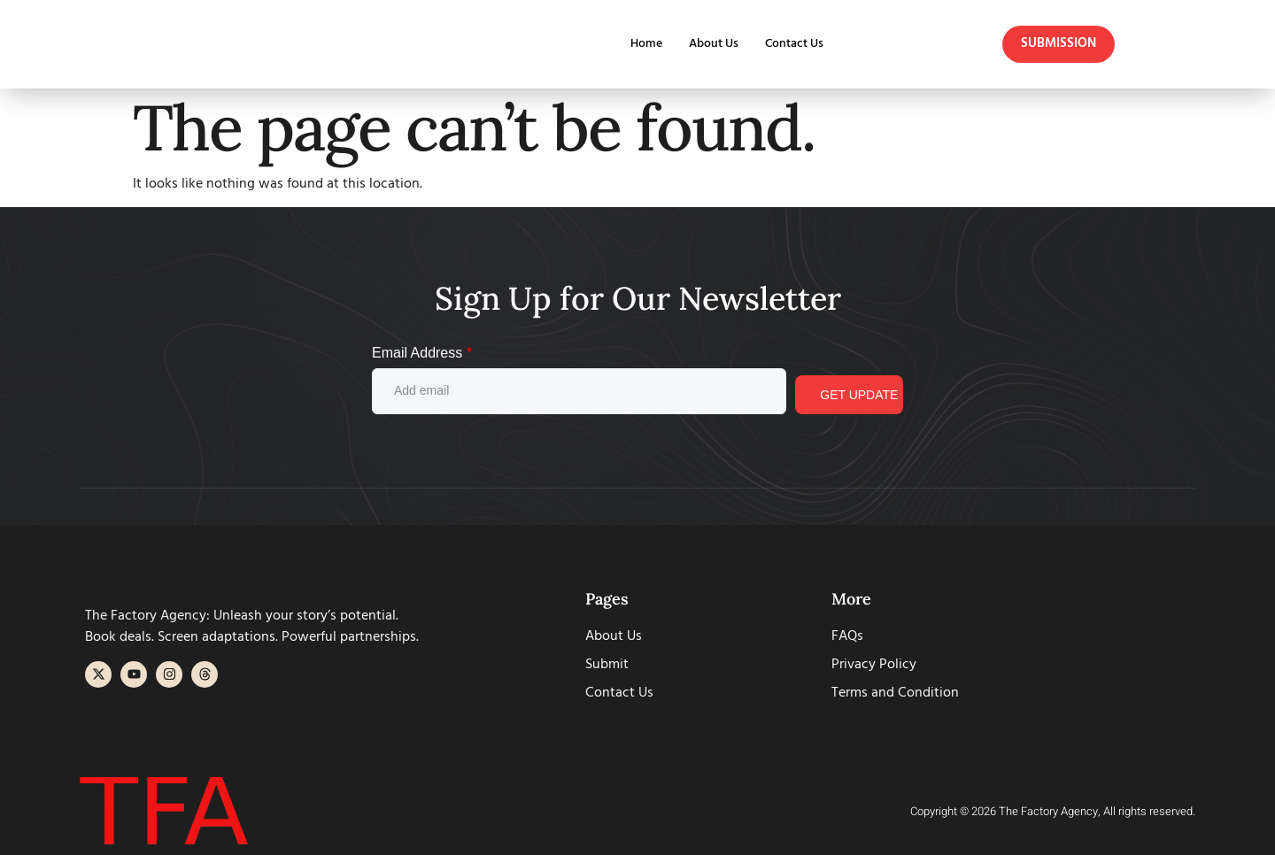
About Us (707, 44)
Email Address (422, 352)
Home (636, 44)
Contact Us (792, 44)
